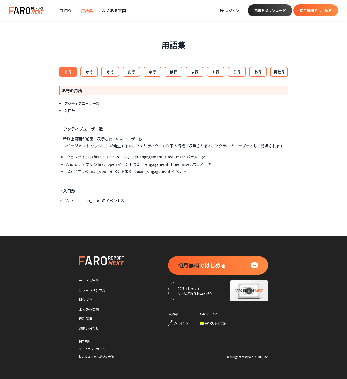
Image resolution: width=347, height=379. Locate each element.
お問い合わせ (89, 328)
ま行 (194, 71)
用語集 (87, 10)
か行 (89, 71)
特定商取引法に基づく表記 (96, 356)
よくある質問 (114, 10)
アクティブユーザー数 (82, 103)
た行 (131, 71)
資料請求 (85, 318)
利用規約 (84, 341)
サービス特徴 (89, 280)
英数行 (279, 71)
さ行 (110, 71)
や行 (215, 71)
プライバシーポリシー (93, 349)
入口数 (69, 110)
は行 (173, 71)
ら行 (236, 71)
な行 (152, 71)
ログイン (229, 10)
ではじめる (202, 265)
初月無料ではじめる (316, 10)
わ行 (257, 71)
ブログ (66, 10)
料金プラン (87, 299)
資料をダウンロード (270, 10)
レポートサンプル (92, 290)
